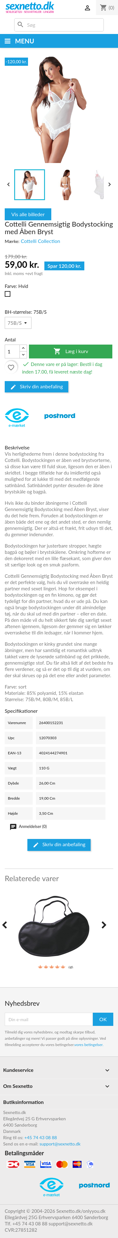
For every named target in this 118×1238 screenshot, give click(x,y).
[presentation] (4, 925)
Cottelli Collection (40, 241)
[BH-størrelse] (18, 323)
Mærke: (12, 241)
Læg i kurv (70, 351)
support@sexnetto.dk (60, 1143)
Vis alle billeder (28, 214)
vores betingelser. (88, 1044)
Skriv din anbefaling (36, 386)
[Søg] (59, 24)
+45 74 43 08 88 (40, 1137)
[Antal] (12, 351)
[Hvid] (9, 295)
